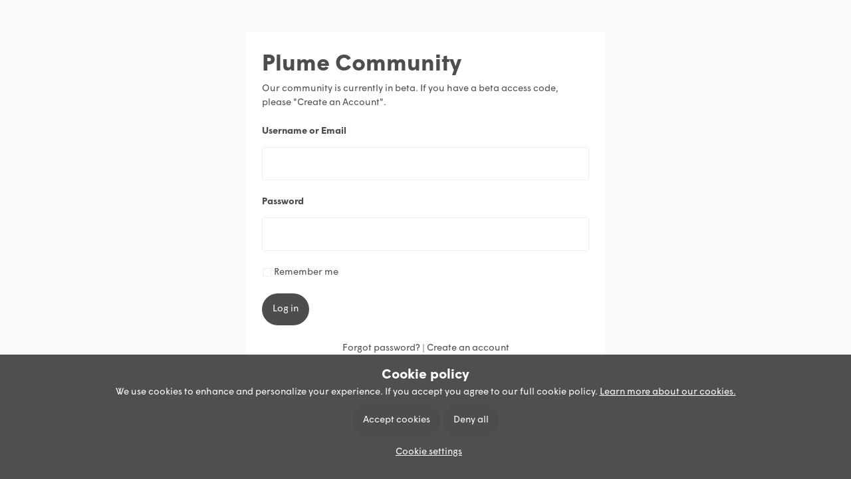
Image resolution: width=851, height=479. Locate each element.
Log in (286, 309)
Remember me (306, 272)
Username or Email (304, 131)
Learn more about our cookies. (668, 392)
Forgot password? (381, 348)
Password (283, 202)
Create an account (468, 348)
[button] (425, 452)
